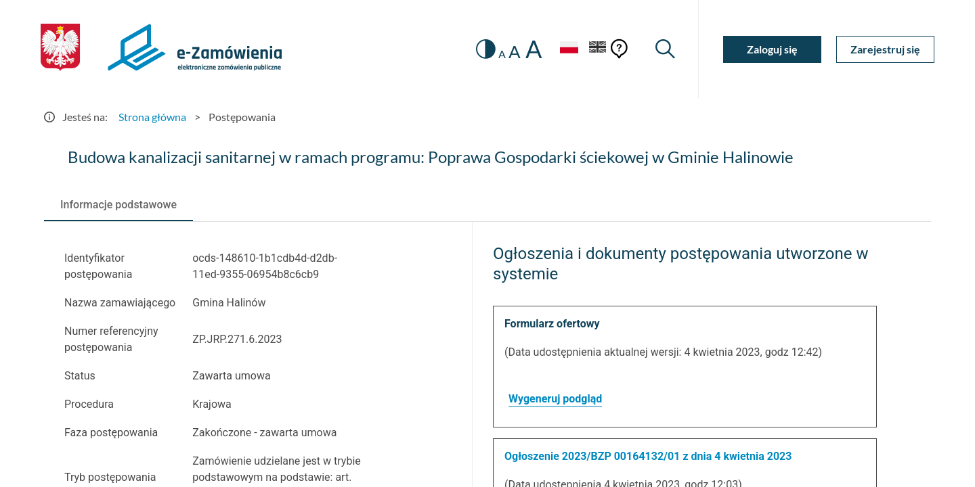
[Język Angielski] (598, 49)
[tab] (118, 205)
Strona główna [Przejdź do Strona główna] (152, 116)
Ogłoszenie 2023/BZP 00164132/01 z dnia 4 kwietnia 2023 (648, 456)
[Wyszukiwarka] (665, 49)
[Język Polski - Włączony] (569, 49)
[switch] (486, 49)
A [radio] (502, 54)
